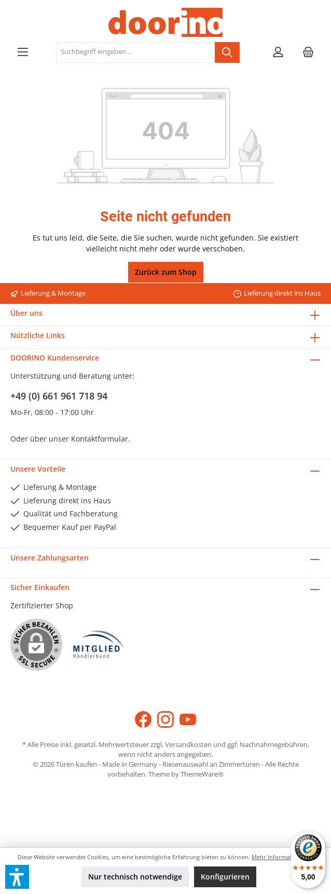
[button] (17, 877)
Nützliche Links (37, 335)
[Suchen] (227, 52)
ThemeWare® (202, 774)
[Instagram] (165, 719)
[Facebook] (143, 719)
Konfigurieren (225, 877)
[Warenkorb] (308, 52)
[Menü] (22, 52)
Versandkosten (188, 744)
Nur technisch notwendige (135, 877)
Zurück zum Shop (166, 272)
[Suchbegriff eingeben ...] (135, 52)
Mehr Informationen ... (282, 857)
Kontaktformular (99, 439)
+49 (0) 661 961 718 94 (58, 396)
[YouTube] (187, 719)
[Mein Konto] (278, 52)
